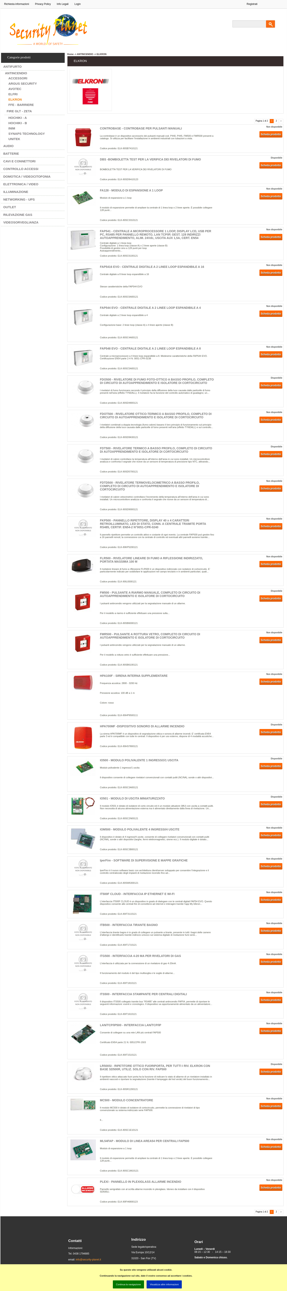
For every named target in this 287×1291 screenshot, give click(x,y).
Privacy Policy (43, 4)
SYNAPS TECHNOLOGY (26, 133)
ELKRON (15, 99)
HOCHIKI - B (17, 123)
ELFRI (13, 94)
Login (77, 4)
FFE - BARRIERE (21, 105)
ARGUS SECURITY (22, 83)
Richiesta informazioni (16, 4)
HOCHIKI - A (17, 117)
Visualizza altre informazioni (164, 1284)
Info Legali (63, 4)
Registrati (252, 4)
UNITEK (14, 139)
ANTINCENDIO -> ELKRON (91, 54)
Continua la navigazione (128, 1284)
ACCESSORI (17, 78)
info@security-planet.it (88, 1259)
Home (70, 54)
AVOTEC (14, 89)
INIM (11, 128)
